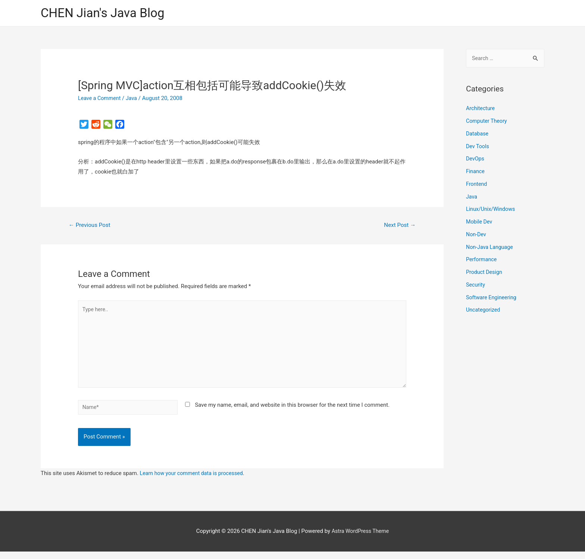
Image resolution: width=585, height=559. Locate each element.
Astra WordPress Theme (360, 538)
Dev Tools (478, 147)
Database (477, 135)
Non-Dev (476, 235)
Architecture (481, 110)
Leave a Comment (100, 99)
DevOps (475, 160)
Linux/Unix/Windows (491, 210)
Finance (475, 172)
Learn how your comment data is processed (194, 480)
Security (476, 286)
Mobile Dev (480, 223)
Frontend (477, 185)
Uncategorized (484, 311)
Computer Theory (487, 122)
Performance (482, 261)
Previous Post (91, 225)
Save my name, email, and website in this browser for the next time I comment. (292, 410)
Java (134, 99)
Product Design (485, 273)
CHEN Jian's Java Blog (106, 13)
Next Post (399, 225)
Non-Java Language (491, 248)
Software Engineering (492, 299)
